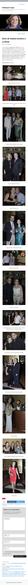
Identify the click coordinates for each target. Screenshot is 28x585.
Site (5, 548)
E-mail (7, 542)
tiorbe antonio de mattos (7, 574)
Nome (7, 535)
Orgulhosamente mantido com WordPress (14, 582)
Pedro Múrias (5, 568)
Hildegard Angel (8, 7)
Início (3, 29)
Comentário (7, 518)
